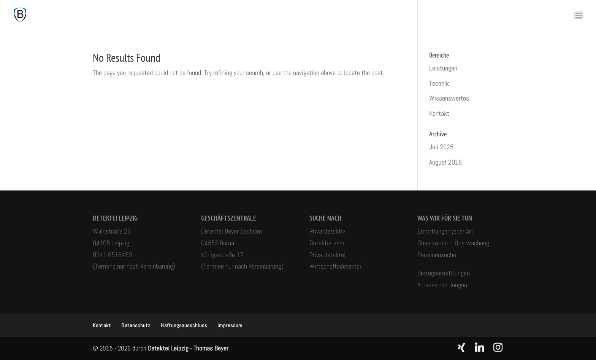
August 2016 (445, 162)
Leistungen (443, 68)
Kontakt (439, 113)
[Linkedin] (479, 347)
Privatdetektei (327, 254)
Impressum (230, 325)
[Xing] (461, 347)
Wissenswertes (449, 98)
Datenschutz (136, 325)
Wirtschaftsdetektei (335, 266)
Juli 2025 (441, 146)
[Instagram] (498, 347)
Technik (439, 83)
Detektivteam (326, 242)
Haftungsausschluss (184, 325)
